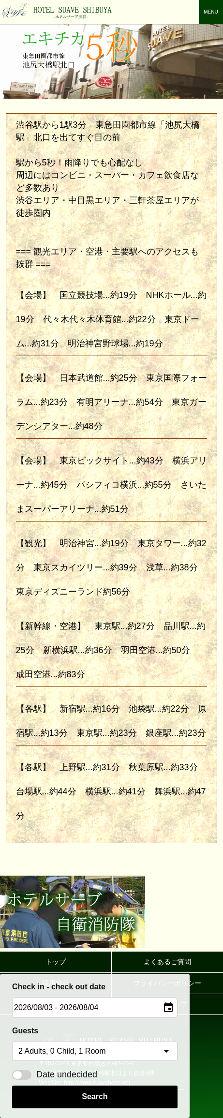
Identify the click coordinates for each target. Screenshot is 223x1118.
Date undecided (54, 1074)
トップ (55, 962)
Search (94, 1096)
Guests (25, 1031)
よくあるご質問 (167, 962)
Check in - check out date (58, 987)
